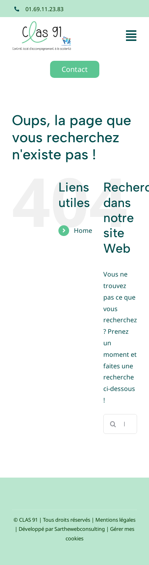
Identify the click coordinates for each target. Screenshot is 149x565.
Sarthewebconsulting (79, 528)
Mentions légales (115, 519)
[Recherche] (113, 424)
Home (83, 230)
